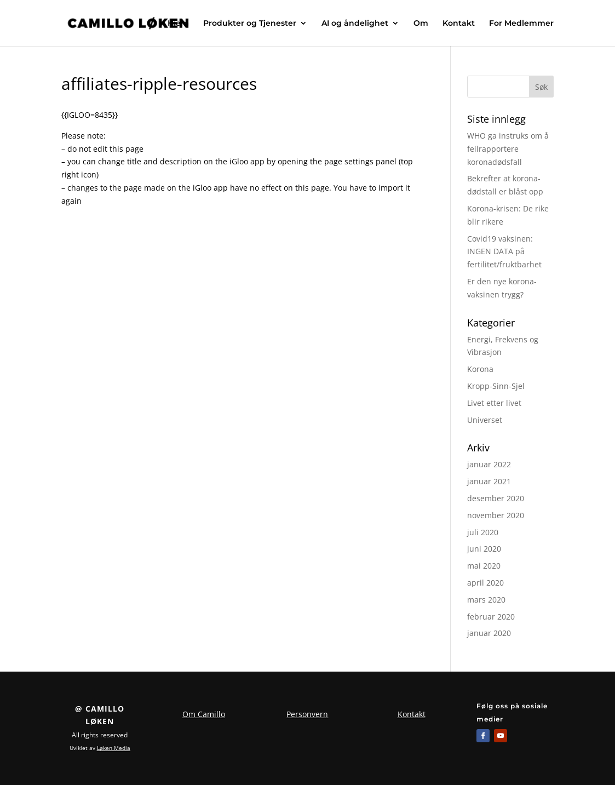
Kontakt (458, 23)
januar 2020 (489, 633)
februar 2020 (491, 616)
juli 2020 (482, 532)
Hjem (178, 23)
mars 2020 (486, 599)
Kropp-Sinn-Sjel (496, 386)
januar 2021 (489, 481)
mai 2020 (484, 565)
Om (420, 23)
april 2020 (485, 582)
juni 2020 (484, 548)
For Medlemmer (521, 23)
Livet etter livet (494, 403)
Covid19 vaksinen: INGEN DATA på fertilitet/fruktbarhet (504, 251)
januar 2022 (489, 464)
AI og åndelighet (354, 23)
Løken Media (113, 748)
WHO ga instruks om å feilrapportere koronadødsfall (508, 148)
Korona (480, 369)
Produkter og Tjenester (249, 23)
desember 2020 (495, 498)
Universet (484, 420)
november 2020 (495, 515)
